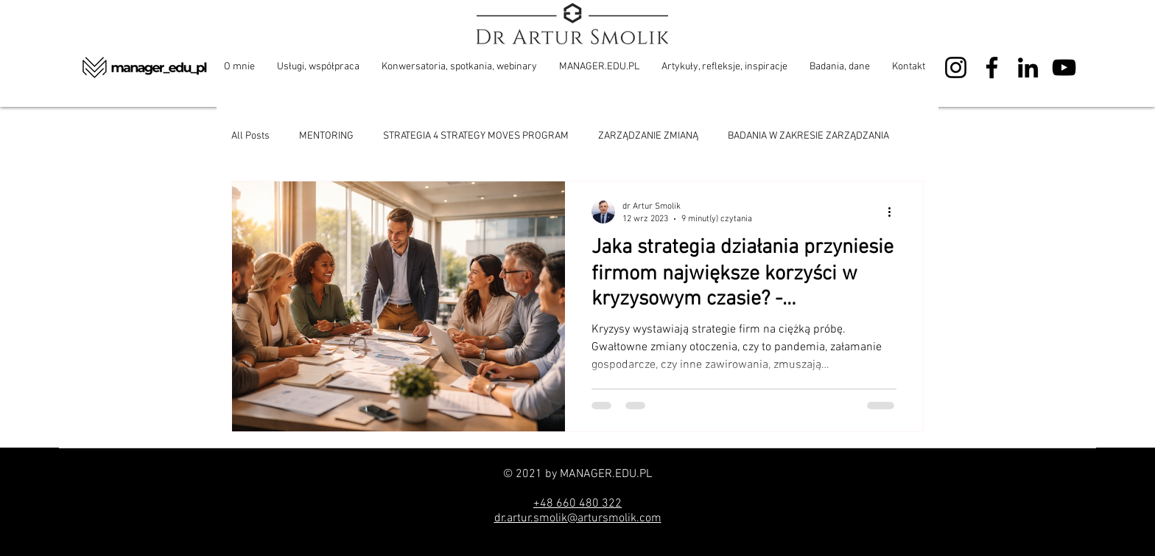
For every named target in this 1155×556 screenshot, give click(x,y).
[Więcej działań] (894, 211)
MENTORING (326, 136)
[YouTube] (1064, 67)
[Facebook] (991, 67)
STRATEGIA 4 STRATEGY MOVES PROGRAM (476, 136)
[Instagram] (955, 67)
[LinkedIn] (1028, 67)
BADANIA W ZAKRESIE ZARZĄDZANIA (808, 136)
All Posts (250, 136)
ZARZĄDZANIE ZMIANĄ (648, 136)
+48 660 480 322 (577, 503)
